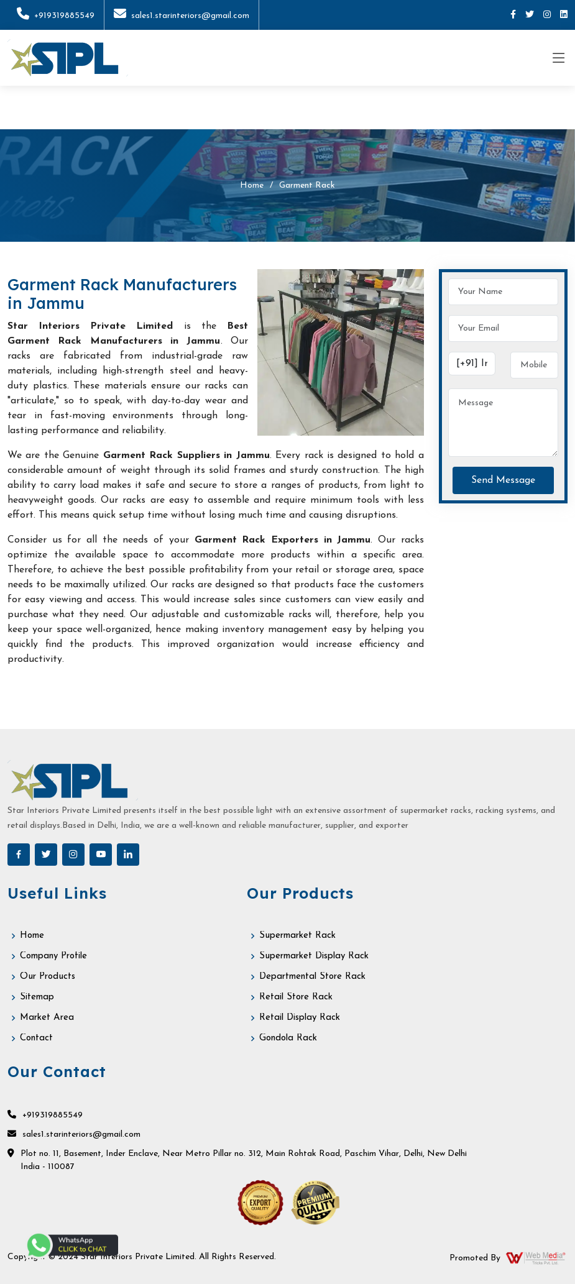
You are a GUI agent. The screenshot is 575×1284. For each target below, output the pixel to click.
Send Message (503, 480)
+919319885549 (55, 16)
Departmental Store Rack (312, 976)
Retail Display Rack (299, 1017)
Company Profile (53, 956)
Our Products (47, 976)
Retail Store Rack (296, 997)
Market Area (47, 1017)
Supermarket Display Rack (314, 956)
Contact (36, 1038)
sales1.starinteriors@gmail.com (181, 16)
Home (252, 185)
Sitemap (37, 997)
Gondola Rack (288, 1038)
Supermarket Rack (297, 935)
